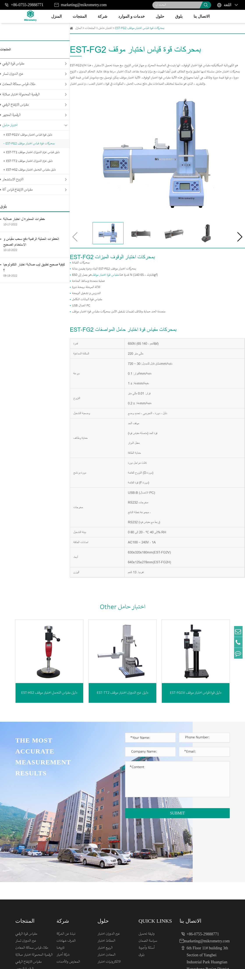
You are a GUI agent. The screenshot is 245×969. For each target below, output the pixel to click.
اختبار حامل (10, 125)
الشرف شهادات (66, 881)
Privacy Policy (218, 961)
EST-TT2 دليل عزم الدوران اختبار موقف (29, 161)
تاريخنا (60, 888)
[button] (240, 237)
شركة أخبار (63, 895)
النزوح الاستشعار (12, 179)
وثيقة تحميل (147, 874)
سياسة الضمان (148, 881)
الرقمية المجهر (11, 115)
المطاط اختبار (106, 881)
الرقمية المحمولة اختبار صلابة (21, 94)
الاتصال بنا (202, 16)
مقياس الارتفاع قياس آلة (17, 190)
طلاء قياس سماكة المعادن (18, 84)
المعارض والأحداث (68, 902)
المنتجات (80, 16)
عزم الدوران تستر (12, 74)
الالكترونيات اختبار (109, 902)
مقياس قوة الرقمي (13, 64)
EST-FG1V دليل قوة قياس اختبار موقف (29, 135)
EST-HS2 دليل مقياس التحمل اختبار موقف (31, 170)
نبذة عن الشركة (65, 874)
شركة (102, 16)
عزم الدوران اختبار (108, 874)
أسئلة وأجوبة (147, 888)
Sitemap (194, 961)
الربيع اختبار (105, 888)
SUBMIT (177, 813)
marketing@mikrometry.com (84, 5)
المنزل (56, 16)
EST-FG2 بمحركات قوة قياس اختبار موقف (30, 143)
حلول (160, 16)
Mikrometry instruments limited (77, 961)
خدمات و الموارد (131, 16)
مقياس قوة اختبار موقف (105, 275)
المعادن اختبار (106, 895)
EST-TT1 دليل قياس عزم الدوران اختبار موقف (33, 152)
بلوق (179, 16)
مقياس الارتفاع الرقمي (15, 105)
